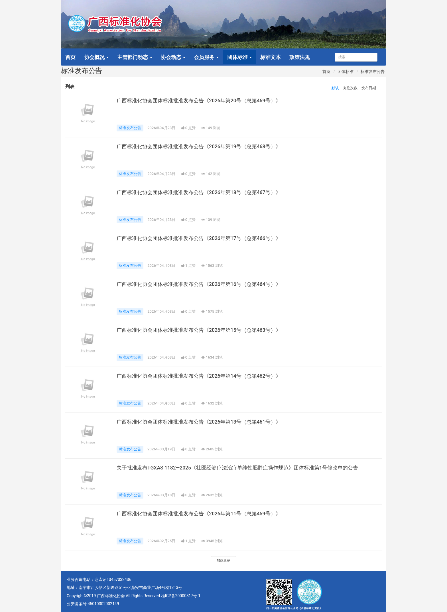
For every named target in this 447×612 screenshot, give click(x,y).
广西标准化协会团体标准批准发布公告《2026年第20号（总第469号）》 (199, 100)
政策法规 (299, 57)
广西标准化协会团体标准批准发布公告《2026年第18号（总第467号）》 (199, 192)
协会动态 (173, 57)
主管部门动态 (134, 57)
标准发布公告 (373, 71)
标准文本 (270, 57)
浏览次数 (350, 88)
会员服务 (206, 57)
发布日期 (368, 88)
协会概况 (96, 57)
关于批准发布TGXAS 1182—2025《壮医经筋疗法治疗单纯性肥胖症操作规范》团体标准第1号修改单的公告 (237, 468)
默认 (335, 88)
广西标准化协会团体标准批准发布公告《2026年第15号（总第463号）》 (199, 330)
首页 (70, 57)
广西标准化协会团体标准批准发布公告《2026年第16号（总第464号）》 (199, 284)
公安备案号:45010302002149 (93, 603)
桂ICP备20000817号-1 (180, 595)
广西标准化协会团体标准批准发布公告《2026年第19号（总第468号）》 (199, 146)
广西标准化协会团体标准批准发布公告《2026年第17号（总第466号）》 (199, 238)
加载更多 (223, 560)
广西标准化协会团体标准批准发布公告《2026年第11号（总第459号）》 (199, 514)
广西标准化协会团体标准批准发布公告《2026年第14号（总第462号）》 (199, 376)
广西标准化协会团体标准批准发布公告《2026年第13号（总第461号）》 (199, 422)
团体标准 (239, 57)
